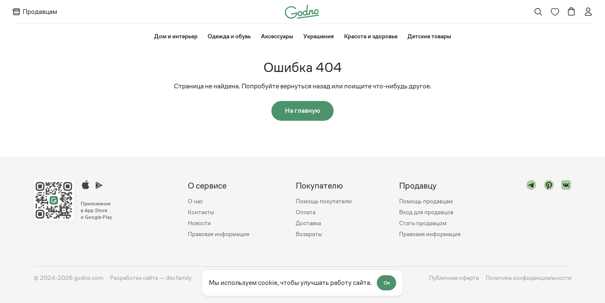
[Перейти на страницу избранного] (555, 12)
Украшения (318, 36)
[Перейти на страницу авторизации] (588, 12)
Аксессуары (277, 36)
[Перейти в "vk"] (566, 209)
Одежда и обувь (229, 36)
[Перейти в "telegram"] (531, 209)
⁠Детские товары (429, 36)
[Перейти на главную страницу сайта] (302, 11)
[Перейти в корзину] (571, 12)
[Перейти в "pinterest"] (549, 209)
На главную (302, 110)
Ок (387, 283)
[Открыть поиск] (538, 12)
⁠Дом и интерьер (175, 36)
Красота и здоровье (370, 36)
